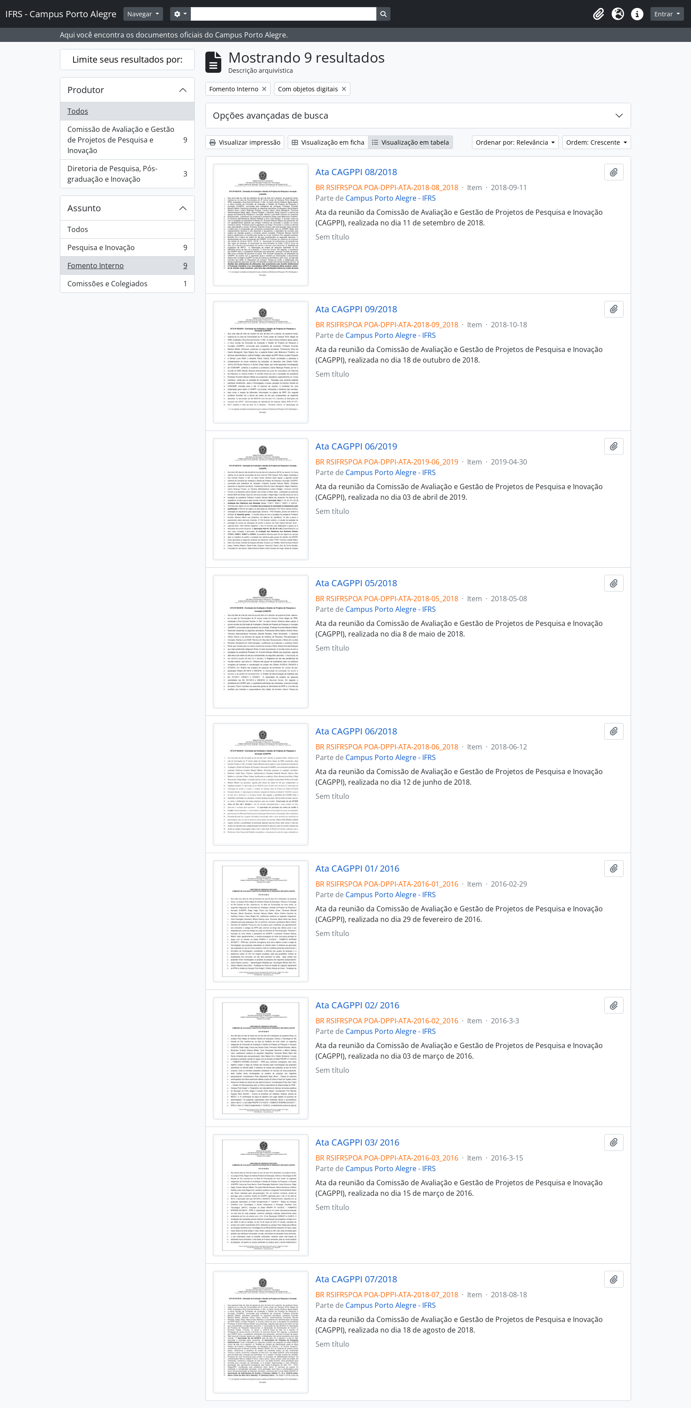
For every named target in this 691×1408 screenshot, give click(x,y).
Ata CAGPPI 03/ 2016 (357, 1142)
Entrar (664, 14)
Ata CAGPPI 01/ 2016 (357, 868)
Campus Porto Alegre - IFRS (391, 198)
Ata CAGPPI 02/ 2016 (357, 1005)
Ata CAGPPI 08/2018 (356, 172)
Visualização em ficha (328, 142)
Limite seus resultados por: (127, 59)
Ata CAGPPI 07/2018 (356, 1279)
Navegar (140, 14)
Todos (77, 111)
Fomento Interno (127, 267)
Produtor (85, 90)
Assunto (84, 208)
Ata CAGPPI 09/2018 (356, 309)
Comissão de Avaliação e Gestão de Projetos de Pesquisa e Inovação (127, 139)
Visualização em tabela (410, 142)
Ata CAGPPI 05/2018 (356, 583)
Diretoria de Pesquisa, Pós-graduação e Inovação (127, 174)
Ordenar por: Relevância (513, 142)
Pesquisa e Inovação (127, 249)
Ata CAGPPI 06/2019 (356, 446)
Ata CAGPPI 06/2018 (356, 731)
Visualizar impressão (244, 142)
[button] (598, 14)
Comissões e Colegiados (127, 285)
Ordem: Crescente (594, 142)
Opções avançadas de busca (270, 115)
